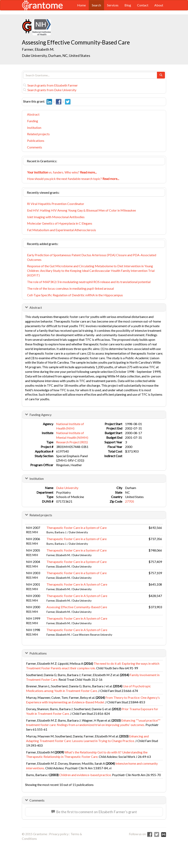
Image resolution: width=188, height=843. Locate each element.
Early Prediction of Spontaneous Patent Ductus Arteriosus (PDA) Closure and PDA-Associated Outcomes (91, 257)
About (158, 5)
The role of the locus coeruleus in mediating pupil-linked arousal (70, 288)
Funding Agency (40, 414)
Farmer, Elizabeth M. (38, 49)
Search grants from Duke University (49, 90)
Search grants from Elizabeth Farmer (50, 85)
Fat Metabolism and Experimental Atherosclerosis (61, 230)
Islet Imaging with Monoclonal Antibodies (56, 217)
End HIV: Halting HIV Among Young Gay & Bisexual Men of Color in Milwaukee (81, 210)
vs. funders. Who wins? (62, 172)
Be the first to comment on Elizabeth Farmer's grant (94, 812)
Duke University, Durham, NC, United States (56, 55)
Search (96, 5)
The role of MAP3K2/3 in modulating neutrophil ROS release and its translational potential (89, 282)
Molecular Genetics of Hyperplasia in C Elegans (59, 223)
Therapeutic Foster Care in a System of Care (76, 527)
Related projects (38, 134)
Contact (142, 5)
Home (81, 5)
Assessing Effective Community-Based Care (76, 607)
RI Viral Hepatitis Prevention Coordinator (55, 204)
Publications (35, 140)
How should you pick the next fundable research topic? (73, 178)
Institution (34, 127)
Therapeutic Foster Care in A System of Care (76, 584)
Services (112, 5)
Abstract (33, 114)
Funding (32, 121)
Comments (34, 147)
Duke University (67, 488)
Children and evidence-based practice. (85, 775)
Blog (127, 5)
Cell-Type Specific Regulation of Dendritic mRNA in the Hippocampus (75, 295)
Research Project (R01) (72, 442)
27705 (129, 501)
